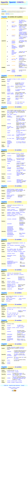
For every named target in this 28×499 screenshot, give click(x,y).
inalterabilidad (9, 334)
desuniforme (9, 142)
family (14, 375)
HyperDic (4, 2)
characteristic (16, 352)
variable (19, 379)
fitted (22, 132)
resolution (21, 47)
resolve (20, 234)
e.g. (24, 26)
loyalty (23, 159)
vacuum (17, 358)
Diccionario (4, 11)
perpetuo (17, 207)
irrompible (13, 48)
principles (21, 56)
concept (16, 359)
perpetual (9, 213)
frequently (18, 173)
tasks (24, 279)
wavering (21, 258)
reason (18, 175)
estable (8, 96)
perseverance (20, 278)
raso (8, 128)
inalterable (14, 46)
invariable (13, 71)
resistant (17, 95)
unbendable (21, 249)
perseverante (14, 52)
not (19, 20)
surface (19, 118)
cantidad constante (13, 70)
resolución (9, 256)
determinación (9, 255)
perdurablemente (10, 229)
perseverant (13, 282)
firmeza (13, 253)
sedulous (13, 281)
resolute (23, 256)
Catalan (17, 387)
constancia (9, 155)
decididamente (10, 262)
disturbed (23, 89)
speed (17, 357)
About (3, 9)
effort (24, 52)
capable (24, 170)
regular (13, 22)
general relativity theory (19, 355)
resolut (24, 251)
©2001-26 (6, 385)
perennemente (10, 230)
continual (20, 32)
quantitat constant (18, 382)
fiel (16, 58)
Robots (16, 388)
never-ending (22, 212)
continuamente (10, 227)
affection (20, 30)
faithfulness (19, 179)
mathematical (21, 67)
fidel (14, 314)
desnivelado (9, 141)
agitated (18, 89)
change (20, 21)
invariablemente (10, 339)
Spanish (12, 2)
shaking (16, 84)
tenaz (13, 54)
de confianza (12, 298)
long (26, 41)
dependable (22, 158)
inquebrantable (14, 47)
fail (21, 87)
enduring (18, 155)
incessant (17, 212)
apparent (18, 174)
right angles (23, 130)
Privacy (12, 388)
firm (8, 249)
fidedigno (10, 299)
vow (21, 307)
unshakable (14, 250)
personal (24, 180)
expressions (21, 378)
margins (23, 124)
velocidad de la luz (10, 358)
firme (13, 45)
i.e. (8, 113)
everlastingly (21, 236)
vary (17, 370)
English (10, 387)
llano (10, 126)
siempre (15, 231)
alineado (8, 119)
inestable (8, 98)
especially (21, 22)
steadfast (20, 28)
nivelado (8, 127)
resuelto (8, 247)
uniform (22, 141)
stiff (17, 249)
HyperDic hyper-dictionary (14, 385)
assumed (23, 64)
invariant (17, 327)
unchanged (23, 334)
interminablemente (10, 234)
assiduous (9, 281)
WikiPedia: (9, 13)
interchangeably (24, 34)
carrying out (20, 279)
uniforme (13, 26)
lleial (17, 314)
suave (13, 138)
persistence (20, 289)
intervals (23, 86)
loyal (10, 313)
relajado (8, 90)
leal (15, 59)
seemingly (21, 189)
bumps (23, 138)
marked (20, 45)
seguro (8, 87)
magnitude (14, 377)
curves (20, 375)
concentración (9, 285)
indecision (22, 259)
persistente (14, 53)
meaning (24, 32)
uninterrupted (21, 40)
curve (14, 374)
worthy (20, 298)
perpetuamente (10, 231)
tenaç (17, 282)
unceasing (18, 161)
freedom (21, 257)
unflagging (23, 233)
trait (22, 255)
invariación (9, 337)
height (16, 112)
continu (12, 214)
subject (22, 20)
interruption (21, 38)
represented (23, 377)
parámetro (9, 374)
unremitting (18, 213)
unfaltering (9, 250)
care (24, 51)
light (22, 357)
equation (20, 373)
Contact (22, 385)
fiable (7, 299)
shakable (9, 243)
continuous (21, 36)
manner (21, 103)
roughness (18, 138)
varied (20, 374)
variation (24, 21)
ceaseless (9, 212)
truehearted (14, 313)
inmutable (9, 168)
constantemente (10, 226)
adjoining (23, 119)
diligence (19, 285)
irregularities (22, 139)
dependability (19, 180)
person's (22, 82)
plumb (19, 131)
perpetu (13, 215)
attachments (19, 181)
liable (19, 170)
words (20, 122)
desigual (8, 140)
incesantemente (10, 228)
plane (8, 112)
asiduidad (13, 284)
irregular (8, 99)
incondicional (9, 159)
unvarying (21, 327)
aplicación (9, 284)
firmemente (9, 102)
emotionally (17, 90)
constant (8, 176)
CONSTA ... (21, 2)
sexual (18, 182)
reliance (24, 298)
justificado (9, 123)
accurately (18, 132)
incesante (13, 207)
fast (17, 313)
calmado (8, 89)
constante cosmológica (9, 355)
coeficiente (9, 351)
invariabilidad (9, 336)
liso (8, 126)
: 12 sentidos (15, 75)
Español (4, 17)
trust (21, 299)
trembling (21, 84)
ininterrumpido (9, 210)
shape (20, 27)
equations (16, 354)
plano (12, 127)
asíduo (13, 51)
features (20, 83)
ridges (17, 139)
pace (24, 102)
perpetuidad (9, 223)
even (10, 113)
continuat (16, 214)
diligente (8, 278)
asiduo (13, 50)
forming (19, 120)
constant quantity (14, 380)
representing (21, 63)
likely (18, 172)
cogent (22, 174)
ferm (12, 251)
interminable (9, 215)
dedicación (14, 286)
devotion (21, 29)
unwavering (21, 58)
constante (9, 135)
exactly (22, 118)
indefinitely (23, 41)
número (8, 360)
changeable (20, 167)
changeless (9, 327)
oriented (17, 130)
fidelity (21, 182)
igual (12, 25)
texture (24, 27)
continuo (13, 35)
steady (8, 100)
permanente (9, 196)
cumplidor (8, 298)
